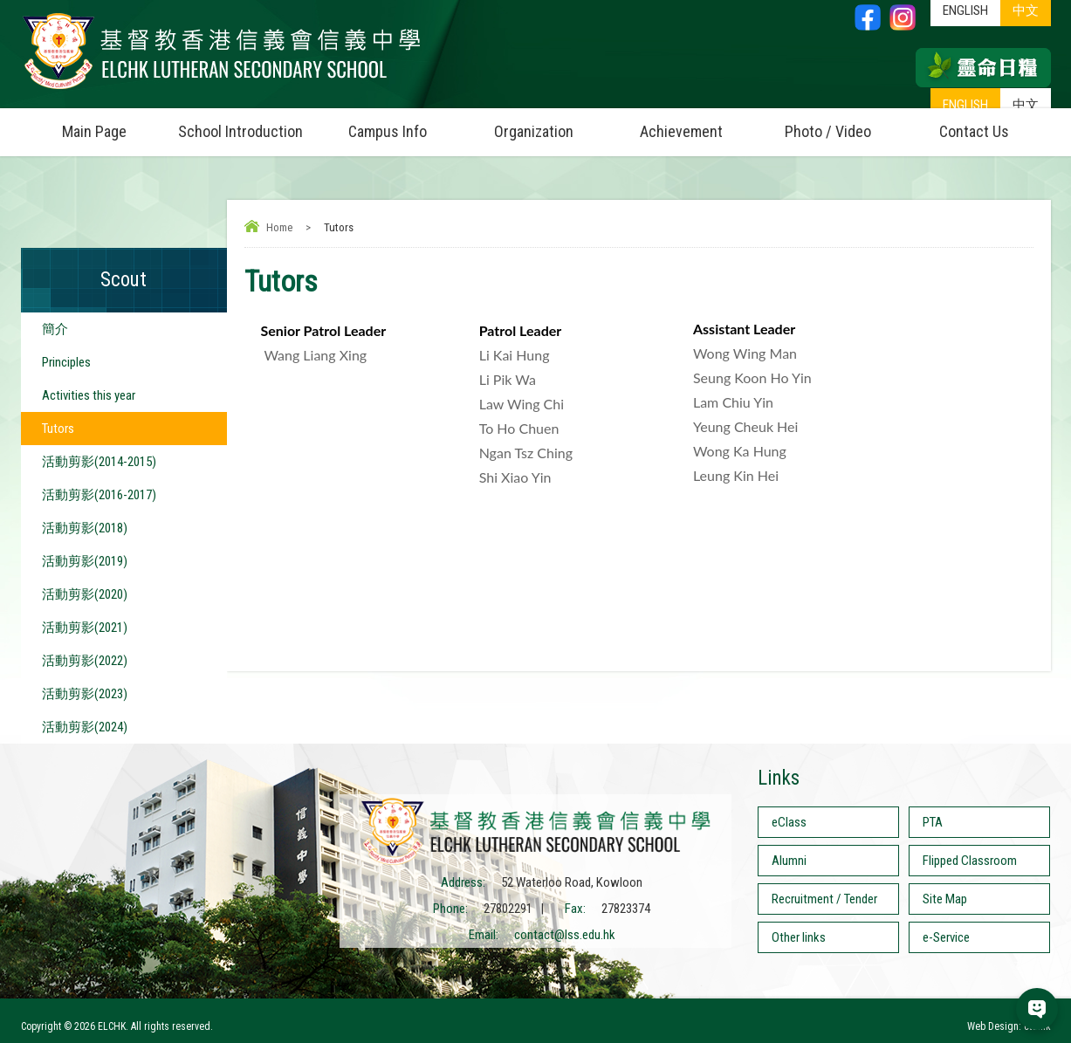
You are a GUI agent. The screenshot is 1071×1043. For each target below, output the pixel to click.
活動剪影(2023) (84, 694)
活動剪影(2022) (84, 661)
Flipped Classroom (970, 860)
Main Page (94, 131)
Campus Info (404, 124)
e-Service (946, 937)
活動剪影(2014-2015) (99, 462)
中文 (1026, 105)
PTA (933, 822)
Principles (66, 362)
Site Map (945, 899)
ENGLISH (965, 105)
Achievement (681, 131)
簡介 (55, 329)
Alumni (789, 860)
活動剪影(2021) (84, 627)
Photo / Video (843, 124)
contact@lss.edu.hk (564, 935)
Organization (551, 124)
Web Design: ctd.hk (1009, 1026)
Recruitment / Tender (824, 899)
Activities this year (88, 395)
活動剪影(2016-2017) (99, 495)
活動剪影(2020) (84, 594)
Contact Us (974, 131)
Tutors (58, 428)
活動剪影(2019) (84, 561)
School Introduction (246, 124)
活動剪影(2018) (84, 528)
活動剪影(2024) (84, 727)
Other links (799, 937)
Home (279, 227)
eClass (789, 822)
